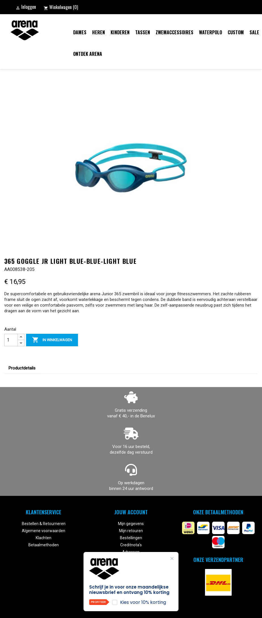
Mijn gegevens (131, 523)
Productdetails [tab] (22, 368)
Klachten (43, 538)
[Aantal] (11, 340)
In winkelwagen (52, 340)
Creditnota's (131, 545)
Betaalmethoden (43, 545)
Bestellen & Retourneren (44, 523)
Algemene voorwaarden (43, 530)
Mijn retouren (131, 530)
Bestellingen (131, 538)
